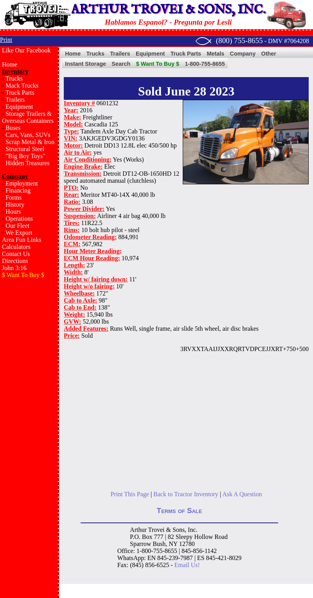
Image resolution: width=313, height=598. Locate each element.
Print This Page (130, 494)
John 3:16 (14, 268)
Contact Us (16, 253)
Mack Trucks (21, 85)
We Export (18, 232)
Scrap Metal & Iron (29, 142)
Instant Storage (85, 64)
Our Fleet (17, 225)
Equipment (19, 106)
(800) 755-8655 (239, 40)
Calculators (16, 246)
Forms (13, 197)
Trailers (15, 99)
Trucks (14, 78)
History (14, 204)
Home (9, 64)
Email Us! (187, 565)
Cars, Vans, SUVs (27, 134)
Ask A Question (242, 494)
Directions (15, 261)
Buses (12, 127)
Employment (21, 183)
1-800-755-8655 (205, 64)
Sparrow (140, 543)
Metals (215, 53)
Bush (159, 543)
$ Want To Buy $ (157, 64)
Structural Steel (24, 149)
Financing (18, 190)
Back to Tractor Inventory (185, 494)
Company (243, 53)
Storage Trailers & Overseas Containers (28, 117)
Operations (19, 218)
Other (268, 53)
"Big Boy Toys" (25, 156)
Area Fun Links (21, 239)
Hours (13, 211)
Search (121, 64)
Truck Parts (19, 92)
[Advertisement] (29, 409)
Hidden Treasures (27, 163)
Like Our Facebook (26, 50)
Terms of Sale (179, 510)
